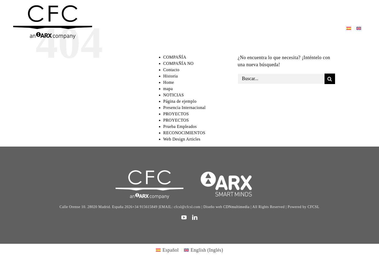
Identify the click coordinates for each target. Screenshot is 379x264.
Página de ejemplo (180, 101)
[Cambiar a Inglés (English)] (203, 250)
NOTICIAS (173, 95)
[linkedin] (195, 217)
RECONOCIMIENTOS (184, 133)
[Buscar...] (281, 79)
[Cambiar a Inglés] (359, 28)
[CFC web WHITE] (149, 172)
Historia (170, 76)
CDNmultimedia (236, 207)
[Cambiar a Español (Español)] (167, 250)
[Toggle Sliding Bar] (342, 13)
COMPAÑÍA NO (178, 63)
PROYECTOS (176, 114)
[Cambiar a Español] (349, 28)
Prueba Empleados (180, 126)
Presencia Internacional (184, 107)
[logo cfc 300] (52, 7)
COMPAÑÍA (174, 57)
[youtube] (184, 217)
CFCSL (313, 207)
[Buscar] (330, 79)
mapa (168, 88)
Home (168, 82)
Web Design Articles (182, 139)
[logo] (229, 172)
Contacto (171, 70)
